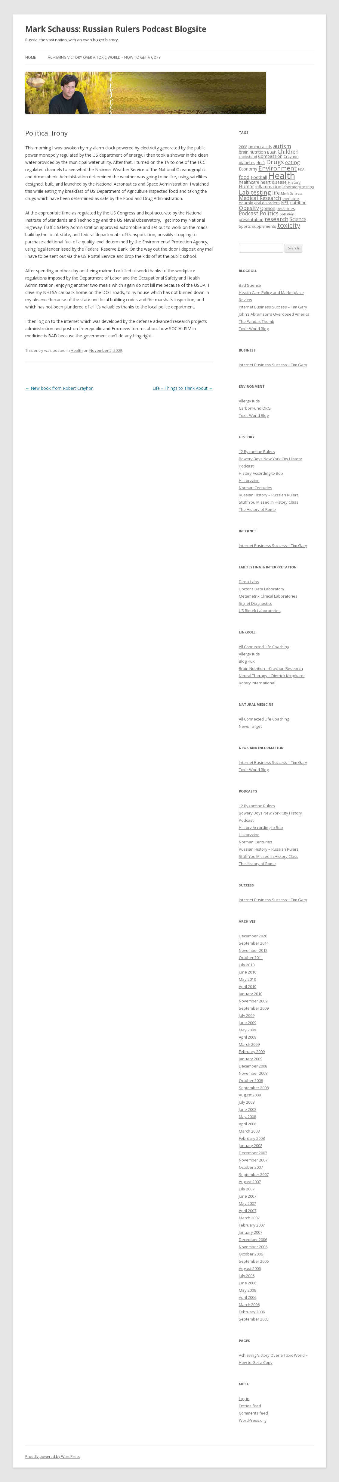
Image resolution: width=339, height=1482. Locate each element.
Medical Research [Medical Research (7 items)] (260, 198)
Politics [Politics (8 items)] (269, 213)
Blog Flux (247, 661)
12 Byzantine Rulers (257, 451)
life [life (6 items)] (276, 192)
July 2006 (246, 1275)
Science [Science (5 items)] (298, 219)
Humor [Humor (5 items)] (246, 186)
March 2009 (249, 1044)
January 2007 (250, 1232)
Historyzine (249, 480)
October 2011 (251, 957)
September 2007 (254, 1174)
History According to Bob (261, 473)
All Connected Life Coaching (264, 646)
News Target (250, 726)
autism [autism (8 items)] (282, 146)
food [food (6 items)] (244, 177)
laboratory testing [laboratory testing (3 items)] (298, 186)
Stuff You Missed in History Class (268, 502)
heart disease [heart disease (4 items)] (273, 182)
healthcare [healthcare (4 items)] (249, 182)
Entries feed (250, 1406)
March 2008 (249, 1131)
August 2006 (250, 1268)
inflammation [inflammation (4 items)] (268, 186)
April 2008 (247, 1124)
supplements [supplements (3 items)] (264, 226)
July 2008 (246, 1102)
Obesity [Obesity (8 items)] (249, 207)
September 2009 (254, 1008)
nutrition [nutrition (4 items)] (298, 202)
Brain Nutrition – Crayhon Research (271, 668)
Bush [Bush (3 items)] (271, 152)
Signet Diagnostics (255, 603)
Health (77, 350)
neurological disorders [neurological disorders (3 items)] (259, 202)
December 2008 (253, 1066)
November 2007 (253, 1160)
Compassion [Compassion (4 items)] (270, 156)
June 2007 (247, 1196)
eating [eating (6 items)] (292, 162)
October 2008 (251, 1080)
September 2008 (254, 1087)
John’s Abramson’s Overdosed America (274, 314)
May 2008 (247, 1116)
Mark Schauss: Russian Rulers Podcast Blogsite (115, 28)
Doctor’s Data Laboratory (261, 589)
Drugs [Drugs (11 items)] (275, 162)
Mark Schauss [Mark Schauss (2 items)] (291, 193)
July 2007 (246, 1189)
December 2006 (253, 1239)
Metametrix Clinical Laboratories (268, 596)
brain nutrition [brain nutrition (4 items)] (252, 152)
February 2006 (252, 1312)
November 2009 (253, 1001)
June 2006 (247, 1283)
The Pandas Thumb (256, 321)
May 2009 (247, 1030)
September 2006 (254, 1261)
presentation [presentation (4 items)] (251, 219)
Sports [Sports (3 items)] (245, 226)
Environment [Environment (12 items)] (277, 168)
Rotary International (257, 683)
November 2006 (253, 1246)
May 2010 (247, 979)
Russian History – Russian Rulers (269, 495)
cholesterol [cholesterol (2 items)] (248, 157)
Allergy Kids (249, 401)
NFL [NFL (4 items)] (285, 202)
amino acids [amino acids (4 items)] (260, 146)
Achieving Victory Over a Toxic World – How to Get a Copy (104, 57)
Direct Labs (249, 581)
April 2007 (247, 1210)
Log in (244, 1398)
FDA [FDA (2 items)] (301, 169)
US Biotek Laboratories (260, 610)
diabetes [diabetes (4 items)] (247, 162)
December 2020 (253, 936)
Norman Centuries (255, 487)
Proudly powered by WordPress (52, 1456)
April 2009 (247, 1037)
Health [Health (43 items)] (281, 176)
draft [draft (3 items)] (261, 162)
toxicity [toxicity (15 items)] (288, 225)
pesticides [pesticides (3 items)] (285, 208)
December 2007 (253, 1152)
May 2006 (247, 1290)
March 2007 (249, 1218)
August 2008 (250, 1095)
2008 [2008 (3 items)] (243, 146)
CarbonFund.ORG (255, 408)
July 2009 (246, 1015)
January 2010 (250, 993)
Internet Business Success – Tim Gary (273, 307)
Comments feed (253, 1413)
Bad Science (250, 285)
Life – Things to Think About (183, 388)
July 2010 (246, 965)
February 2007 (252, 1225)
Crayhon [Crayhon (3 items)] (291, 156)
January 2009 (250, 1058)
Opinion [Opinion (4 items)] (267, 208)
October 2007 (251, 1167)
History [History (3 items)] (294, 182)
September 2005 (254, 1319)
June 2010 (247, 972)
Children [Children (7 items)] (288, 151)
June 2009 (247, 1022)
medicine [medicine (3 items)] (290, 198)
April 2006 (247, 1297)
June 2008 (247, 1109)
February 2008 (252, 1138)
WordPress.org (252, 1420)
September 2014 (254, 943)
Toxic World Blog (254, 328)
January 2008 (250, 1145)
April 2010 (247, 986)
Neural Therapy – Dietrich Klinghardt (272, 675)
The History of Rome (257, 509)
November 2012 (253, 950)
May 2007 (247, 1203)
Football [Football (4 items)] (259, 177)
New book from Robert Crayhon (59, 388)
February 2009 (252, 1051)
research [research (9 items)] (276, 219)
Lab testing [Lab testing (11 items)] (255, 192)
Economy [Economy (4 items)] (248, 169)
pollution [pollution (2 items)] (287, 214)
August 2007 (250, 1181)
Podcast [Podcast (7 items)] (248, 213)
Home (30, 57)
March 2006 (249, 1304)
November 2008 (253, 1073)
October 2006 (251, 1254)
